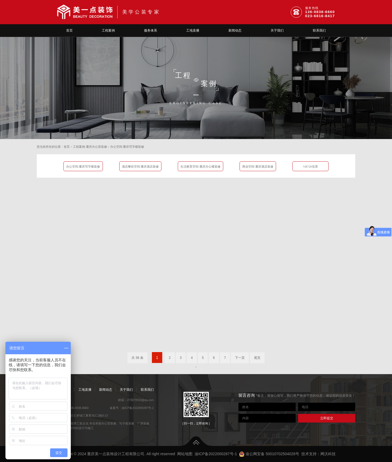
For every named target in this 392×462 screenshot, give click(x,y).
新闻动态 (234, 30)
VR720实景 (310, 166)
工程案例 (108, 30)
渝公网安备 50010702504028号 (269, 454)
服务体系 (150, 30)
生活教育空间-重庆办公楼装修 (200, 166)
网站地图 (184, 454)
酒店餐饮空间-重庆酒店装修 (140, 166)
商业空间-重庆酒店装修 (257, 166)
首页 (69, 30)
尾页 (257, 358)
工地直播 (192, 30)
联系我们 (319, 30)
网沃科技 (328, 454)
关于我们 (277, 30)
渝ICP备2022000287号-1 (138, 407)
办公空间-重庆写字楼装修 (127, 146)
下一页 (240, 358)
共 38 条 (137, 358)
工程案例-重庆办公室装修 (90, 146)
